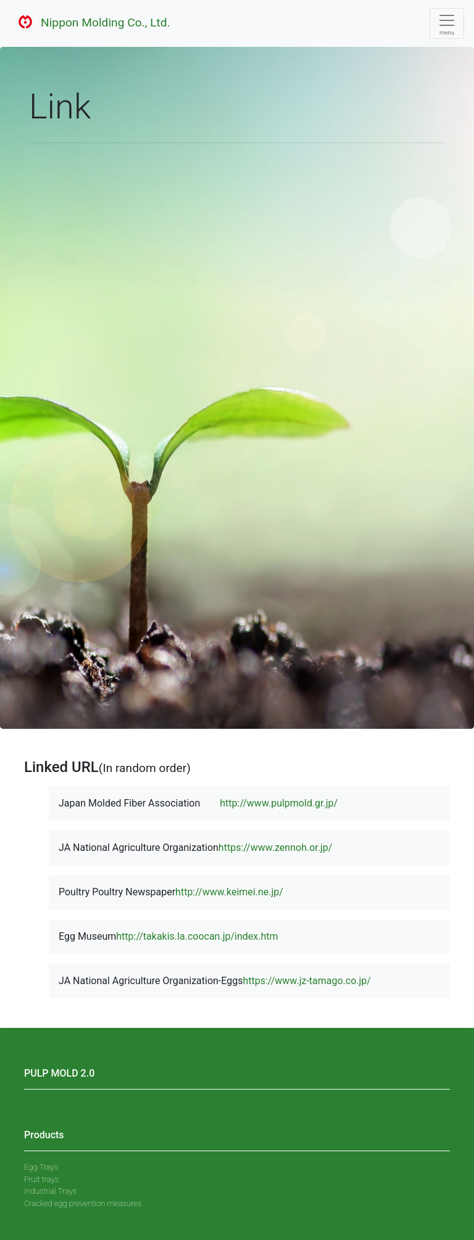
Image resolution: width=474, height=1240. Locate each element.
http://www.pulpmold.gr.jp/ (279, 803)
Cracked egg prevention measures (82, 1203)
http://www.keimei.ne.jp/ (229, 892)
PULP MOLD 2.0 (59, 1073)
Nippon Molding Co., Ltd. (90, 23)
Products (44, 1135)
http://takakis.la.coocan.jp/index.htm (197, 936)
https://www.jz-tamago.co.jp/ (307, 981)
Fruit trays (41, 1179)
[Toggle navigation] (447, 23)
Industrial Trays (50, 1191)
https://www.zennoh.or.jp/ (275, 847)
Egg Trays (41, 1167)
